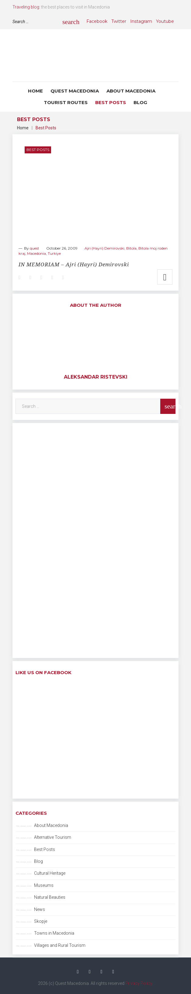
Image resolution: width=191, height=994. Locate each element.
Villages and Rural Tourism (59, 945)
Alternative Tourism (52, 837)
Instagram (141, 21)
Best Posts (110, 102)
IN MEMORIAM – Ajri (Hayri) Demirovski (74, 264)
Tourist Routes (66, 102)
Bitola (131, 248)
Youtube (165, 21)
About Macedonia (130, 91)
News (39, 909)
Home (35, 91)
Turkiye (54, 253)
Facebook (96, 21)
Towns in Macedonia (54, 933)
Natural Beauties (49, 897)
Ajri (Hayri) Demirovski (104, 248)
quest (34, 248)
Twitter (118, 21)
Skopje (40, 921)
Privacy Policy (138, 983)
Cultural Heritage (49, 873)
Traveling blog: (26, 7)
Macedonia (36, 253)
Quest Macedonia (74, 91)
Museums (44, 885)
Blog (140, 102)
